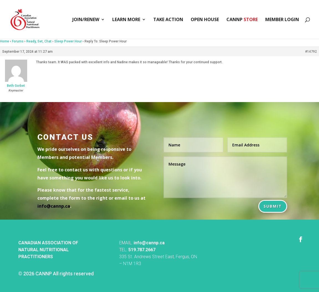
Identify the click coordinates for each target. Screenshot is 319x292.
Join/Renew (85, 19)
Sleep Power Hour (68, 41)
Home (4, 41)
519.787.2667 (141, 249)
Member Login (282, 19)
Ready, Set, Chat (39, 41)
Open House (205, 19)
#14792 (311, 52)
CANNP (242, 19)
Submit (273, 206)
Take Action (168, 19)
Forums (18, 41)
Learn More (126, 19)
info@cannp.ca (149, 242)
